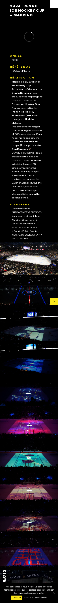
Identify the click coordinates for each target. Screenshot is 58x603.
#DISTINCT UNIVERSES (24, 227)
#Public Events (29, 230)
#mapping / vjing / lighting (26, 215)
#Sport (16, 230)
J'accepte (16, 597)
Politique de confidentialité (35, 597)
